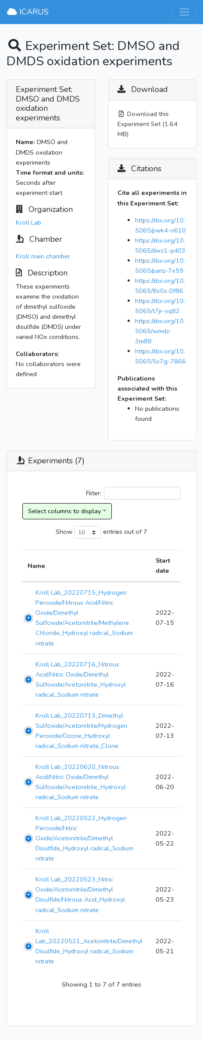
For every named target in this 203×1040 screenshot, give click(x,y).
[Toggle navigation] (184, 12)
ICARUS (28, 12)
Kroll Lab (28, 222)
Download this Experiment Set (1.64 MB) (148, 123)
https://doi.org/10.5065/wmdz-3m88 (160, 331)
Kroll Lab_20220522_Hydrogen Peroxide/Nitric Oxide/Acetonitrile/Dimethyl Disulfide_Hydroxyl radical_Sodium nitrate (84, 838)
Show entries (89, 532)
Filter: (133, 493)
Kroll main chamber (43, 256)
